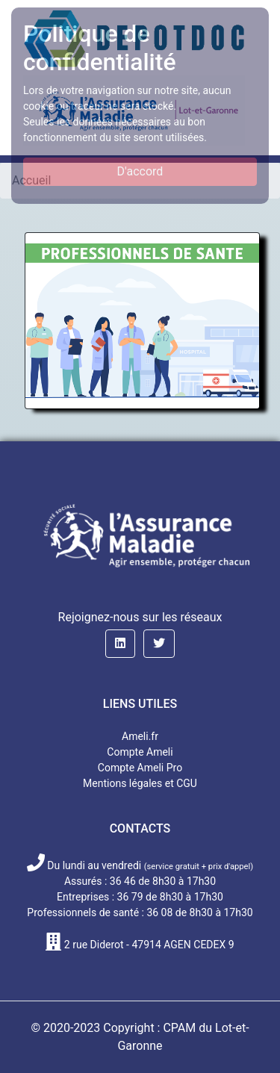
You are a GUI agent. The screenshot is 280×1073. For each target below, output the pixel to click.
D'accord (140, 171)
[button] (120, 643)
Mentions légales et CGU (140, 783)
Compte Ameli (139, 752)
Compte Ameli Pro (140, 768)
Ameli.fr (140, 736)
